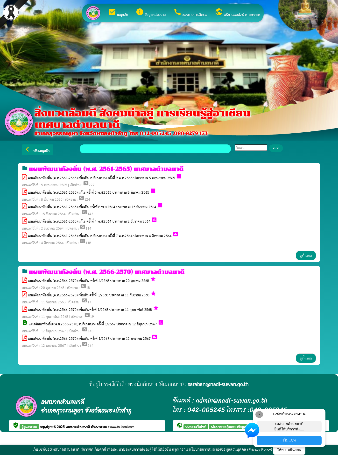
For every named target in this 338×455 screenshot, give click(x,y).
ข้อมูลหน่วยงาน (151, 12)
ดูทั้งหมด (306, 255)
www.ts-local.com (122, 426)
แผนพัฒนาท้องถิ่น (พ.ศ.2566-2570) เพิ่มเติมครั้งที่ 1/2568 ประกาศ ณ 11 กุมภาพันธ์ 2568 (90, 309)
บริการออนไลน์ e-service (237, 12)
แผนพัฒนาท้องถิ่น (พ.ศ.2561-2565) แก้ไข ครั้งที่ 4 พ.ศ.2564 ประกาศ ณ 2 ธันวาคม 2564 (89, 221)
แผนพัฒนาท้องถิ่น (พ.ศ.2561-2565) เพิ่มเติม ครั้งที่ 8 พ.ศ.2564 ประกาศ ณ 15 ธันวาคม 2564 (92, 206)
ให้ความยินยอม (289, 450)
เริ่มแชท (289, 440)
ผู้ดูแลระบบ (29, 426)
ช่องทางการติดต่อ (190, 12)
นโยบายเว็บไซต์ (195, 426)
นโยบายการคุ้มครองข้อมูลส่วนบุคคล (235, 426)
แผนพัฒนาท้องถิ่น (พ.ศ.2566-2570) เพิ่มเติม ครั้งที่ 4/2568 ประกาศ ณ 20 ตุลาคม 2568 (88, 280)
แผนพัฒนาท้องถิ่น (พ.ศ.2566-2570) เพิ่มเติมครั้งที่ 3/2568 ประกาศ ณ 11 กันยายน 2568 (88, 295)
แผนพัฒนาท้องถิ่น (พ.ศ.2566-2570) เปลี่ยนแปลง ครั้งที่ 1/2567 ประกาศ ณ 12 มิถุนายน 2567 (93, 324)
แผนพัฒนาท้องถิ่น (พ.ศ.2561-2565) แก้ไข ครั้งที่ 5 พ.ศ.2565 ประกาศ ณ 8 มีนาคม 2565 (88, 192)
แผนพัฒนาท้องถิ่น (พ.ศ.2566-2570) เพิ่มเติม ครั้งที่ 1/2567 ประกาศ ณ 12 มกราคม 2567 (89, 338)
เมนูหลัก (118, 12)
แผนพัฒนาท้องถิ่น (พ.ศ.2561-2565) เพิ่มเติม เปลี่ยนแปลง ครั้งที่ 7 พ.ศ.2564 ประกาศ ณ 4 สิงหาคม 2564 (100, 235)
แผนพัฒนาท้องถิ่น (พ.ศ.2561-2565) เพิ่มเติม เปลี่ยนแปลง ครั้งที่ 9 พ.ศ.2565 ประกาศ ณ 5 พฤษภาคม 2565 (101, 178)
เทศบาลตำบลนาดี (78, 426)
